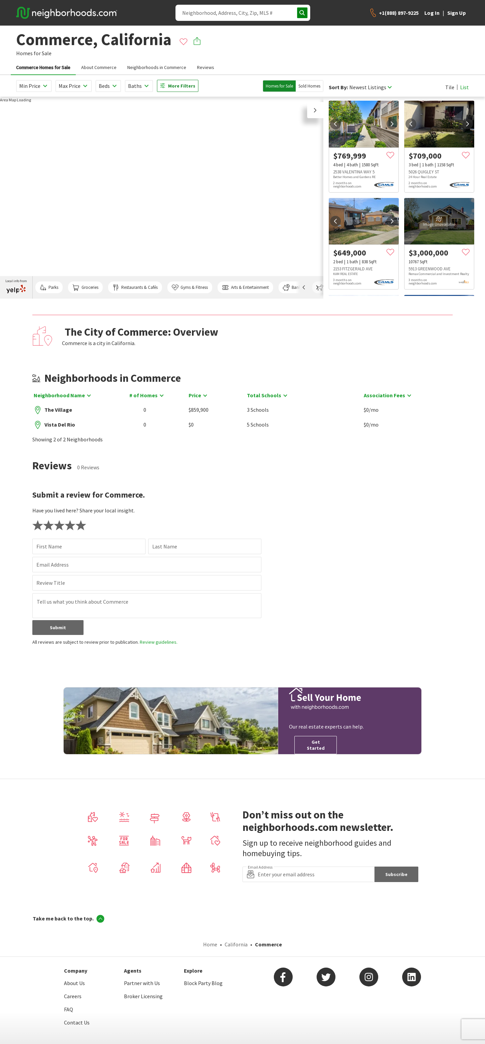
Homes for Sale (279, 86)
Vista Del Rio (59, 424)
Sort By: (338, 87)
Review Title (50, 582)
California (236, 944)
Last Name (164, 546)
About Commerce (99, 67)
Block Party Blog (203, 983)
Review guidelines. (158, 642)
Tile (449, 87)
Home (210, 944)
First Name (49, 546)
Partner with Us (142, 983)
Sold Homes (309, 86)
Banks (292, 287)
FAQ (68, 1009)
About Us (74, 983)
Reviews (205, 67)
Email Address (52, 564)
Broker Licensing (143, 996)
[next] (392, 124)
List (464, 87)
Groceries (85, 287)
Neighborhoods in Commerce (156, 67)
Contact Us (77, 1022)
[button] (315, 110)
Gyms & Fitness (190, 287)
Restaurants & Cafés (135, 287)
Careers (73, 996)
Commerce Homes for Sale (43, 67)
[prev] (335, 124)
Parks (49, 287)
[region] (161, 198)
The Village (58, 409)
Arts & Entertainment (245, 287)
